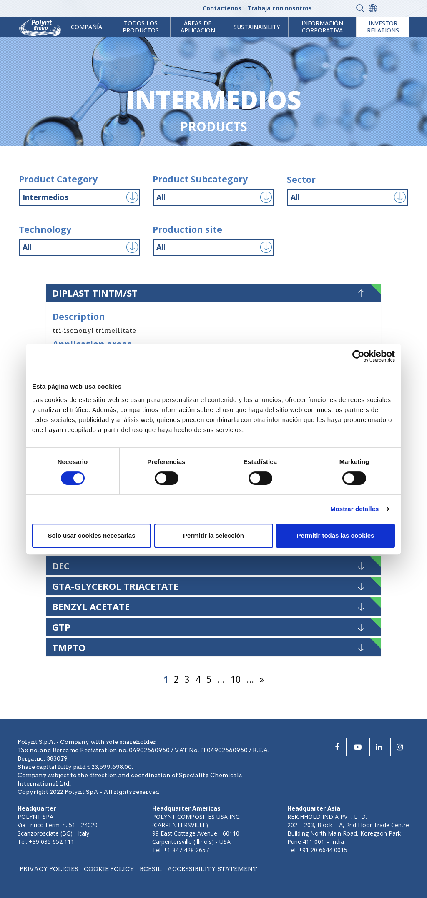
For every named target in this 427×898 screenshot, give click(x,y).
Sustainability (257, 27)
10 (236, 679)
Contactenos (222, 8)
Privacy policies (49, 869)
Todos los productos (141, 26)
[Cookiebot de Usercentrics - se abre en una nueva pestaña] (358, 356)
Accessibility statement (212, 869)
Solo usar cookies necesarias (91, 535)
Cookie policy (109, 869)
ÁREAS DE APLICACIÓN (198, 26)
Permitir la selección (213, 535)
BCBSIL (151, 869)
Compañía (86, 27)
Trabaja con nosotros (279, 8)
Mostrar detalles (354, 508)
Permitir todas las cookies (335, 535)
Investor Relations (383, 26)
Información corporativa (322, 26)
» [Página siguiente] (262, 679)
